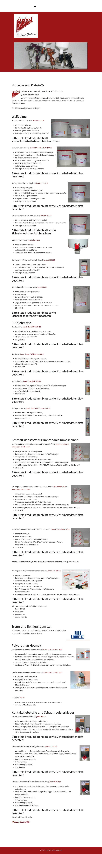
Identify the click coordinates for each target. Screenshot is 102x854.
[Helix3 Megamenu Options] (35, 6)
